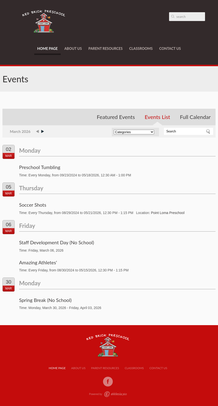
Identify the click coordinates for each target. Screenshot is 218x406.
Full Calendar (195, 117)
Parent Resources (105, 48)
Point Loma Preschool (167, 213)
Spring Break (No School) (45, 300)
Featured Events (116, 117)
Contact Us (170, 48)
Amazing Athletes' (38, 262)
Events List (157, 117)
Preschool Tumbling (39, 167)
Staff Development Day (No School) (56, 242)
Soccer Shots (32, 205)
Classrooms (141, 48)
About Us (73, 48)
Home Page (47, 48)
